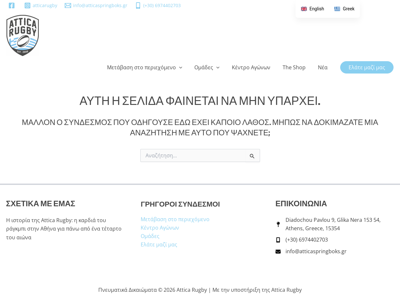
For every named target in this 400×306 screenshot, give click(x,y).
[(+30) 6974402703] (158, 5)
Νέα (324, 67)
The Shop (297, 67)
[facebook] (12, 5)
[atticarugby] (40, 5)
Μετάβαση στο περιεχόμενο (153, 67)
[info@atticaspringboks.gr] (96, 5)
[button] (188, 67)
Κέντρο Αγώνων (256, 67)
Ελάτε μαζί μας (159, 244)
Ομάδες (213, 67)
